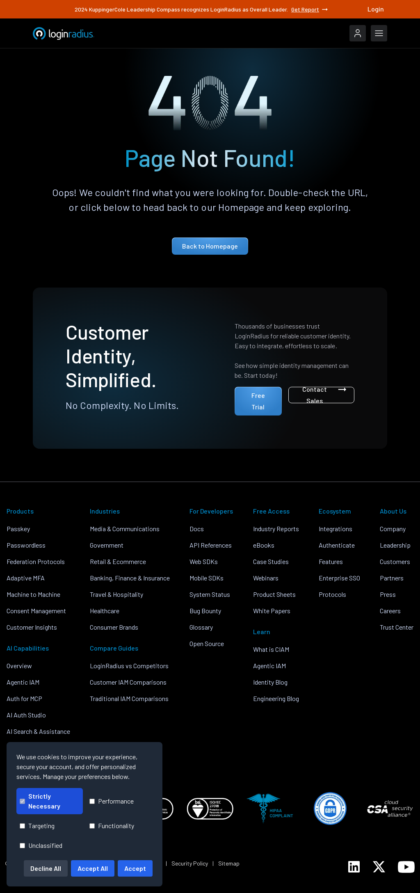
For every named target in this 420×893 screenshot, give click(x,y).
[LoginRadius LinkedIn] (354, 866)
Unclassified (41, 845)
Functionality (111, 825)
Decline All (45, 868)
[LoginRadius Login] (357, 33)
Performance (111, 801)
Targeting (37, 825)
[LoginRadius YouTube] (406, 867)
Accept (135, 868)
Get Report (310, 9)
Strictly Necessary (40, 801)
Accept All (93, 868)
